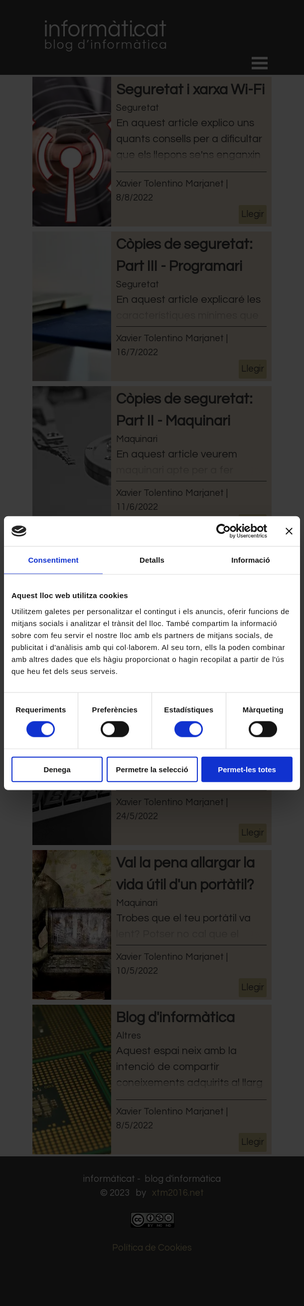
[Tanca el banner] (289, 531)
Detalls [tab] (152, 560)
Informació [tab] (250, 560)
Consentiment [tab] (53, 560)
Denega (56, 769)
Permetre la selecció (152, 769)
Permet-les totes (247, 769)
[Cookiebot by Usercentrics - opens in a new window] (223, 531)
